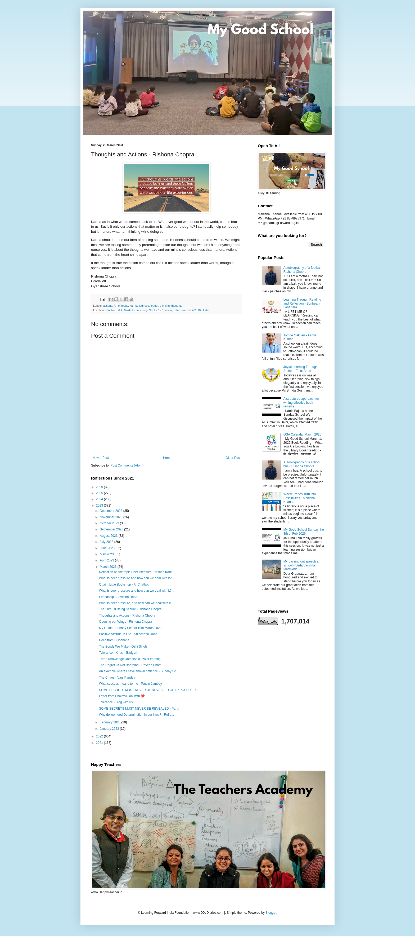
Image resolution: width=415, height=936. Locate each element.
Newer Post (100, 458)
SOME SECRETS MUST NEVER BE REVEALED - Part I (139, 708)
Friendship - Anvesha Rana (118, 597)
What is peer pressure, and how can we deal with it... (136, 603)
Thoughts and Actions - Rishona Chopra (127, 615)
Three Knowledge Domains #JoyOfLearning (130, 659)
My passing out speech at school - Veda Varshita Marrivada (301, 565)
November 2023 (111, 517)
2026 (100, 487)
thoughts (176, 305)
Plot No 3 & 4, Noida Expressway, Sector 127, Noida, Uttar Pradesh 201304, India (157, 310)
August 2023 (109, 536)
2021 (100, 743)
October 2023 (110, 523)
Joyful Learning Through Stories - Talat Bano (300, 368)
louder (154, 305)
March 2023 (109, 567)
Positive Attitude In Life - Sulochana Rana (128, 634)
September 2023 (112, 529)
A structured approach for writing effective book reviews (301, 402)
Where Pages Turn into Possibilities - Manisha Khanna (299, 498)
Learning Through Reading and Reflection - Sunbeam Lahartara (302, 303)
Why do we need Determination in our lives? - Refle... (136, 715)
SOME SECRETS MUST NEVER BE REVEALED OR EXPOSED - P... (148, 690)
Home (167, 458)
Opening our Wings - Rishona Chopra (125, 621)
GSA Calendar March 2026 (302, 434)
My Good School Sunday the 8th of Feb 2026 (303, 531)
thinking (165, 305)
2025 (100, 493)
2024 (100, 499)
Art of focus (121, 305)
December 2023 (111, 511)
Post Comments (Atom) (126, 465)
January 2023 (110, 729)
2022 (100, 736)
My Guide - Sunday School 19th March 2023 (130, 628)
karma (134, 305)
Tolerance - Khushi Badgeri (118, 652)
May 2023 (107, 554)
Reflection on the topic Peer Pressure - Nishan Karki (135, 572)
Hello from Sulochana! (114, 640)
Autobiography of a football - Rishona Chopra (303, 269)
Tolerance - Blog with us (116, 702)
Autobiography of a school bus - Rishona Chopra (301, 464)
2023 (100, 505)
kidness (144, 305)
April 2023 (107, 560)
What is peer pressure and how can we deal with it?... (136, 578)
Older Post (233, 458)
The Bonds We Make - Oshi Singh (123, 646)
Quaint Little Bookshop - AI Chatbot (123, 584)
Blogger (270, 913)
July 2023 (107, 542)
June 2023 (107, 548)
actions (107, 305)
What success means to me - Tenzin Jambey (130, 683)
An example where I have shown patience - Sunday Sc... (139, 671)
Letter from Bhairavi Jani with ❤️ (122, 696)
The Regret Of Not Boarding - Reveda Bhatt (130, 665)
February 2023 (110, 722)
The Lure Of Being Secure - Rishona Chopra (130, 609)
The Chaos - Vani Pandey (117, 677)
